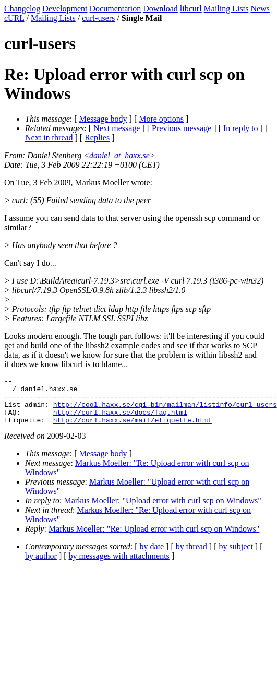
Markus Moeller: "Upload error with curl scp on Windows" (162, 509)
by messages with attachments (119, 565)
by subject (236, 555)
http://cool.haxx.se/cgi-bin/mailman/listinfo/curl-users (165, 410)
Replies (97, 137)
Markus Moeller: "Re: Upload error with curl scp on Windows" (154, 538)
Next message (116, 128)
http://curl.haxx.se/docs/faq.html (120, 420)
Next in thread (49, 137)
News (259, 8)
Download (160, 8)
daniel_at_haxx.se (119, 155)
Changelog (22, 8)
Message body (103, 118)
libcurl (191, 8)
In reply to (240, 128)
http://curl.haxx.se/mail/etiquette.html (132, 429)
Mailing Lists (226, 8)
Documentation (115, 8)
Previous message (181, 128)
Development (64, 8)
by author (41, 565)
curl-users (98, 18)
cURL (14, 18)
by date (152, 555)
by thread (191, 555)
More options (161, 118)
